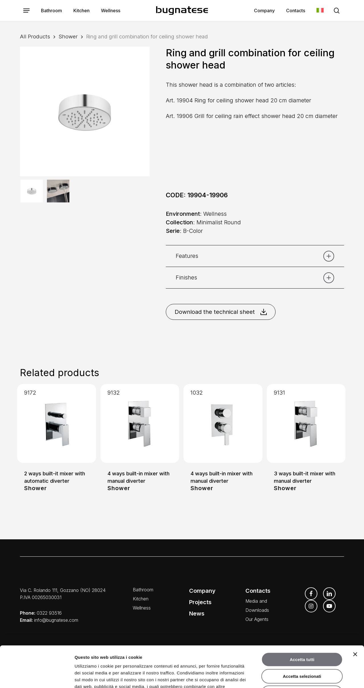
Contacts (257, 590)
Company (202, 590)
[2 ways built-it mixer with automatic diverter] (56, 423)
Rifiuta (302, 651)
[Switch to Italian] (320, 10)
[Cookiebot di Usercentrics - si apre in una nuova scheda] (37, 677)
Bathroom (143, 589)
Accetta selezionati (302, 635)
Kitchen (140, 599)
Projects (200, 602)
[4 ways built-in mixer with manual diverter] (139, 423)
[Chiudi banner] (355, 613)
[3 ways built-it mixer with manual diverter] (306, 423)
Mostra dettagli (299, 676)
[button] (26, 11)
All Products (35, 36)
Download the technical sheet (221, 311)
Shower (68, 36)
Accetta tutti (302, 618)
